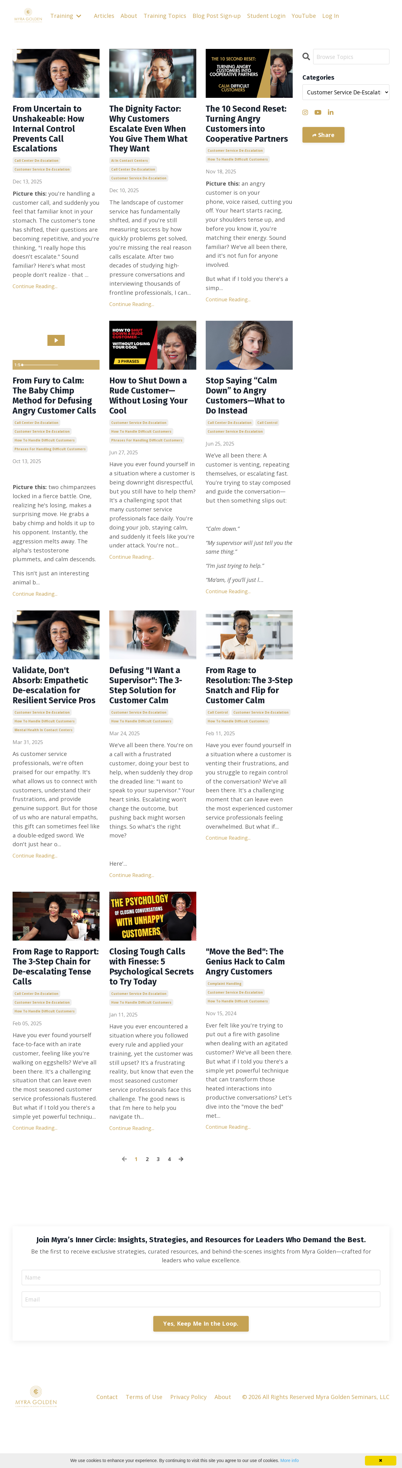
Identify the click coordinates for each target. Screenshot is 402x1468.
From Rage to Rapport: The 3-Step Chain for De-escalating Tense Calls (56, 1008)
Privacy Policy (188, 1447)
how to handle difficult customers (238, 175)
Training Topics (165, 15)
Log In (330, 15)
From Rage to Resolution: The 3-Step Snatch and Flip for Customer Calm (245, 722)
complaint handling (225, 1032)
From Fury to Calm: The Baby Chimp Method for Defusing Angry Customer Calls (52, 416)
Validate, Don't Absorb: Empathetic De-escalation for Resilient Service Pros (55, 722)
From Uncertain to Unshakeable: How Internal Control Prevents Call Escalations (53, 132)
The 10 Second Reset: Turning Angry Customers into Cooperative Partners (243, 132)
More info (289, 1460)
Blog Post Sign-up (217, 15)
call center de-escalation (36, 167)
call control (267, 439)
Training (65, 15)
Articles (104, 15)
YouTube (304, 15)
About (129, 15)
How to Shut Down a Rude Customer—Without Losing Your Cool (152, 410)
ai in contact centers (129, 167)
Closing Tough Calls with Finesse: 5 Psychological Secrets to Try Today (151, 1008)
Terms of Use (144, 1447)
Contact (107, 1447)
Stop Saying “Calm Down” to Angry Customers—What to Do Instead (245, 410)
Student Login (266, 15)
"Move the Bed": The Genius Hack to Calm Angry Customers (247, 1002)
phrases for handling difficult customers (50, 477)
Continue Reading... (35, 292)
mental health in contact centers (43, 774)
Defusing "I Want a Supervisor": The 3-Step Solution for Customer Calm (150, 716)
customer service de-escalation (42, 175)
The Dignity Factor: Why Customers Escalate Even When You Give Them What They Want (152, 132)
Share (326, 135)
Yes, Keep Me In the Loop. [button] (200, 1374)
